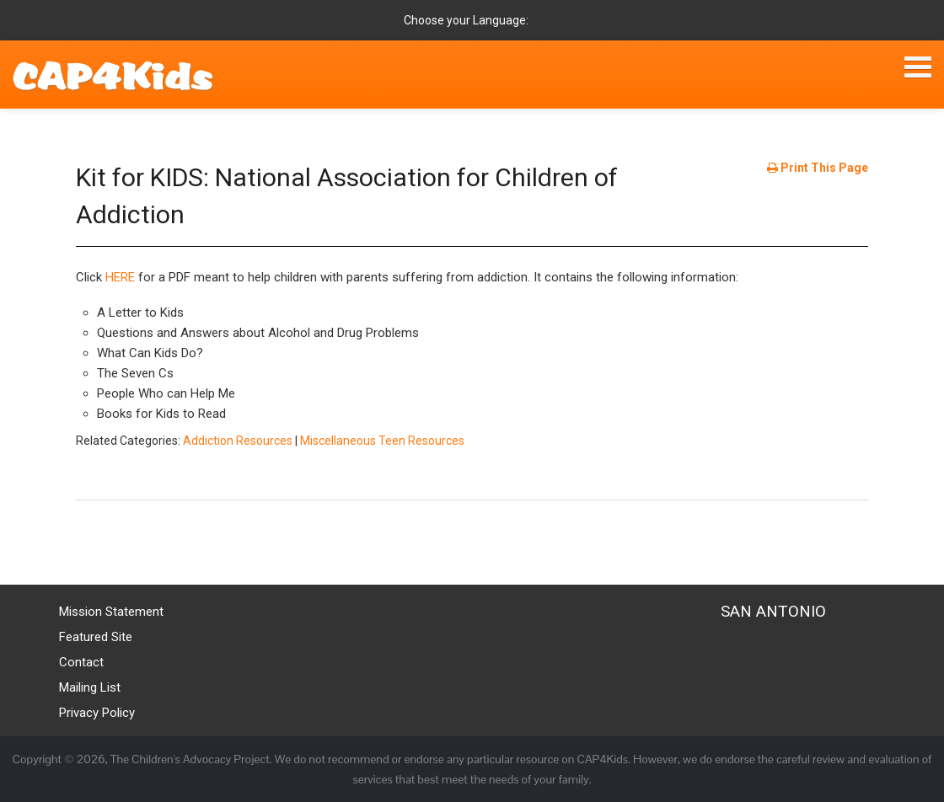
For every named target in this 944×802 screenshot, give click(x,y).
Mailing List (90, 687)
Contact (81, 662)
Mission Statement (111, 611)
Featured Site (95, 636)
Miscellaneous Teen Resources (382, 440)
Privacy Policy (97, 712)
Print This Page (817, 167)
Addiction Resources (237, 440)
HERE (120, 277)
